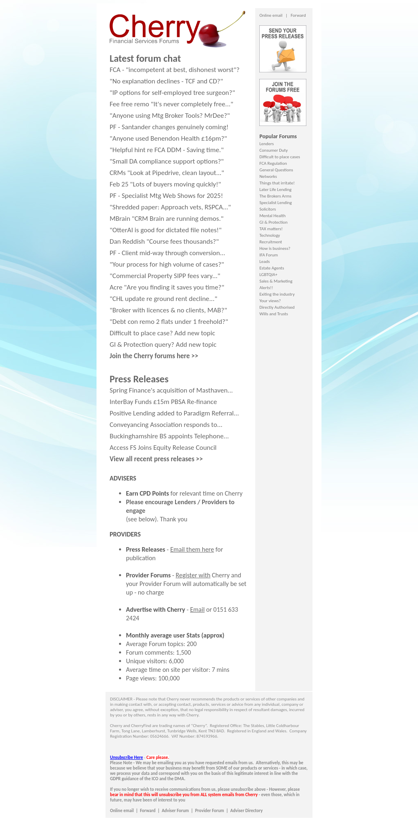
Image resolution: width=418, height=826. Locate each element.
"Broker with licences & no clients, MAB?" (168, 310)
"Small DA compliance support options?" (167, 161)
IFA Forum (268, 255)
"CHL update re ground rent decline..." (163, 298)
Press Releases (145, 549)
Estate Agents (271, 268)
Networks (268, 176)
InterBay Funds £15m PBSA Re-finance (163, 401)
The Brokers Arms (275, 196)
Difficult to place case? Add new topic (162, 333)
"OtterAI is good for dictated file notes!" (166, 230)
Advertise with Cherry (155, 609)
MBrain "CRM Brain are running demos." (167, 218)
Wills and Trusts (273, 313)
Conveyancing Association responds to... (166, 424)
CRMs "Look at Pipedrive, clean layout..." (167, 172)
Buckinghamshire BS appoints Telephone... (169, 436)
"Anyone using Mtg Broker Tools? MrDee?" (170, 115)
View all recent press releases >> (156, 459)
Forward (298, 15)
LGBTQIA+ (268, 274)
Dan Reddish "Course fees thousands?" (164, 241)
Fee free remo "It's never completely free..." (171, 104)
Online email (270, 15)
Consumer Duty (273, 150)
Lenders (266, 143)
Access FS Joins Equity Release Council (163, 447)
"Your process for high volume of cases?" (167, 264)
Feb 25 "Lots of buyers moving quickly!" (165, 184)
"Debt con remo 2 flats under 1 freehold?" (169, 321)
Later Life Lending (275, 189)
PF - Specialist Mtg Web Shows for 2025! (166, 195)
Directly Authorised (276, 307)
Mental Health (272, 215)
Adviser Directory (246, 810)
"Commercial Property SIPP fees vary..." (165, 276)
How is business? (274, 248)
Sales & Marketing (275, 281)
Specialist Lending (275, 202)
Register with (193, 575)
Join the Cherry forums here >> (154, 356)
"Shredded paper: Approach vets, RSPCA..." (170, 207)
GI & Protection (273, 222)
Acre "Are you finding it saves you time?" (167, 287)
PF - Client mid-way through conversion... (167, 253)
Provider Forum (209, 810)
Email (197, 609)
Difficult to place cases (279, 156)
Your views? (270, 300)
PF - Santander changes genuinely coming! (169, 127)
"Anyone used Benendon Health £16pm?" (168, 138)
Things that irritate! (276, 183)
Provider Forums (148, 575)
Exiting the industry (276, 294)
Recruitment (270, 242)
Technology (269, 235)
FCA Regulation (273, 163)
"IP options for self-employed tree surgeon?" (172, 92)
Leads (264, 261)
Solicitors (267, 209)
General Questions (276, 170)
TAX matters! (271, 228)
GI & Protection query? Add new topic (163, 344)
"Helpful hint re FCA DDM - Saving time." (167, 150)
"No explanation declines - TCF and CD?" (166, 81)
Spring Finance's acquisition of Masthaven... (171, 390)
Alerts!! (266, 287)
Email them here (192, 549)
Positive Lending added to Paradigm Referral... (174, 413)
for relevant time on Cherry (184, 493)
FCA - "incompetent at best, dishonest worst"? (175, 69)
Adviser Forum (175, 810)
